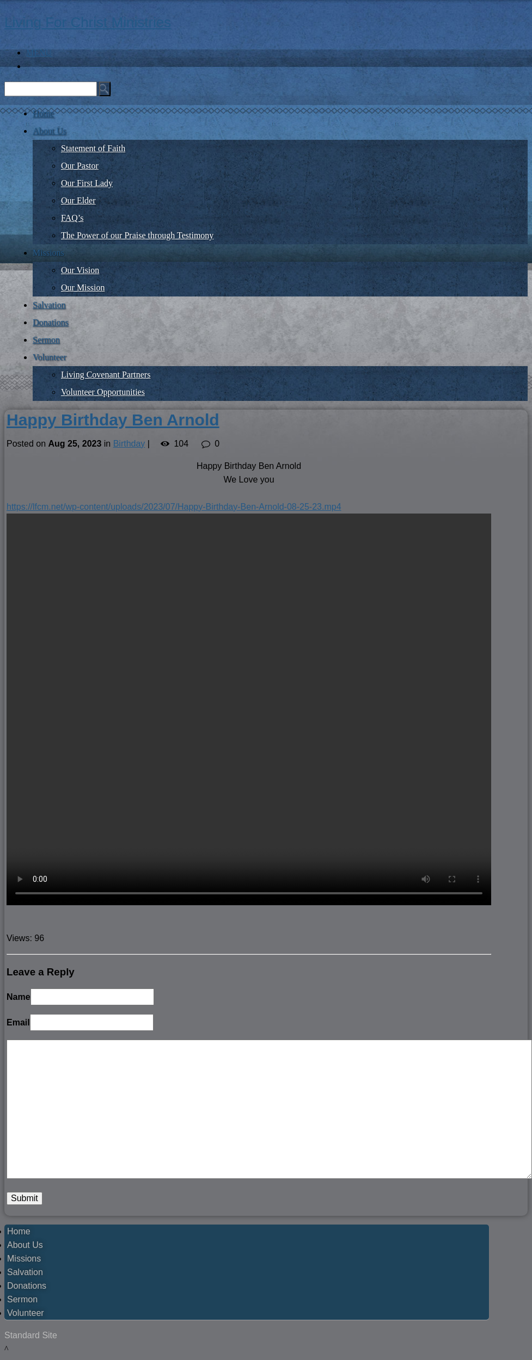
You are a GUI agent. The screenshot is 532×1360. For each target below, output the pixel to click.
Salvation (49, 305)
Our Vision (80, 270)
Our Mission (83, 287)
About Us (49, 130)
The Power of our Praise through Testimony (137, 235)
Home (43, 113)
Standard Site (30, 1335)
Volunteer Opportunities (103, 392)
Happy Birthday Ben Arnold (113, 420)
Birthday (129, 443)
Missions (48, 252)
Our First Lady (87, 183)
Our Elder (78, 200)
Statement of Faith (93, 148)
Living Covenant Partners (105, 374)
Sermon (46, 339)
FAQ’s (72, 217)
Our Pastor (80, 165)
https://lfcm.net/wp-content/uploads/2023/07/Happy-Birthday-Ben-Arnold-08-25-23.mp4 (174, 506)
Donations (51, 322)
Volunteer (49, 357)
